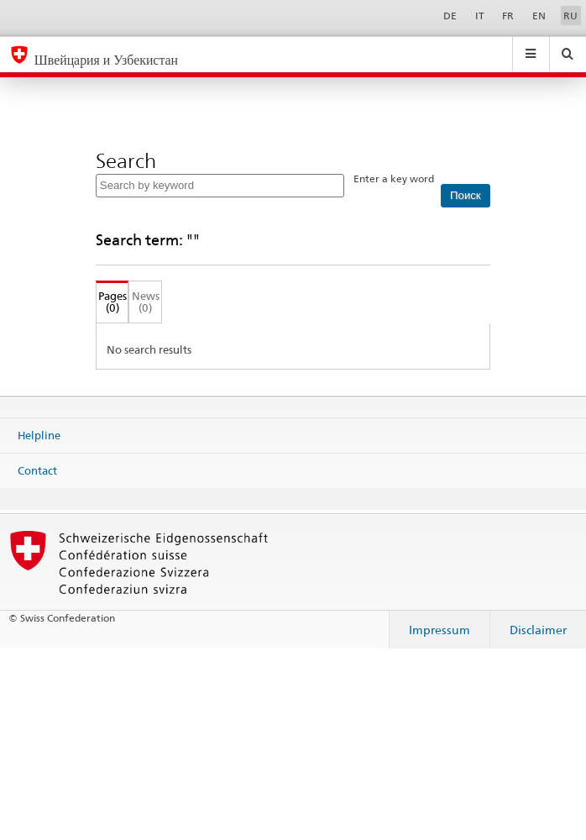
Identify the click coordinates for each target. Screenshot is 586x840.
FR (508, 15)
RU (570, 15)
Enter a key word (393, 178)
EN (539, 15)
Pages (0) (111, 302)
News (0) (146, 302)
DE (450, 15)
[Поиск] (466, 195)
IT (479, 15)
